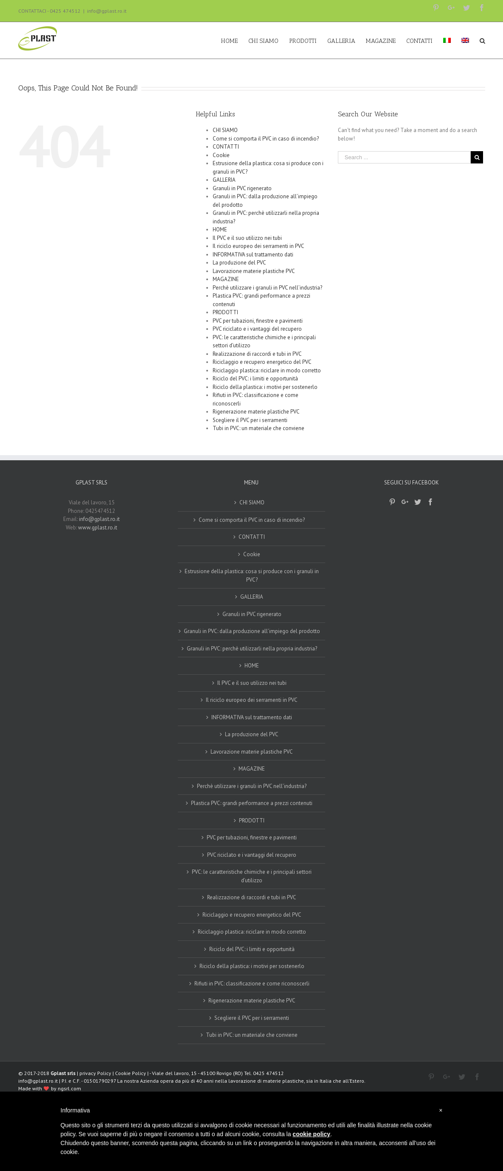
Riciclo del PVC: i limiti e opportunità (255, 378)
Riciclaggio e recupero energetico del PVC (262, 362)
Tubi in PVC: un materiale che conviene (258, 428)
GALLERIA (224, 179)
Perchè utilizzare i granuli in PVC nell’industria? (267, 287)
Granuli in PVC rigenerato (242, 188)
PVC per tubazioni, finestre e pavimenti (258, 320)
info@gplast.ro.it (106, 11)
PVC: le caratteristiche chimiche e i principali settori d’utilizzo (252, 876)
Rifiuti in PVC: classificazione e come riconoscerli (251, 983)
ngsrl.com (69, 1088)
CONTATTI (226, 146)
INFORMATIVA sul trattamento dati (253, 254)
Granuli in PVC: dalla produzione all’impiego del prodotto (252, 631)
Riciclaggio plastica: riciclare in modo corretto (267, 370)
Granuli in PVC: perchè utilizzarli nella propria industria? (252, 648)
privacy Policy (95, 1073)
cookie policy (311, 1134)
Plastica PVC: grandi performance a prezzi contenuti (251, 803)
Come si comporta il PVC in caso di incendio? (266, 138)
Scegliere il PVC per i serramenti (250, 420)
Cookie (221, 155)
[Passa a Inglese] (465, 40)
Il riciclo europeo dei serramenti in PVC (258, 246)
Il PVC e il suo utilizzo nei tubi (247, 238)
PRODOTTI (225, 312)
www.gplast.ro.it (97, 527)
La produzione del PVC (239, 262)
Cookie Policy (130, 1073)
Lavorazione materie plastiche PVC (254, 271)
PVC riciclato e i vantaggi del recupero (257, 328)
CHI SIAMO (225, 130)
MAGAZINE (226, 279)
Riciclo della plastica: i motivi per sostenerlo (265, 387)
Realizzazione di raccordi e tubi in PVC (257, 353)
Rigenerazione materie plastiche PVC (256, 411)
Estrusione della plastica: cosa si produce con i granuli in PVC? (252, 575)
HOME (220, 229)
